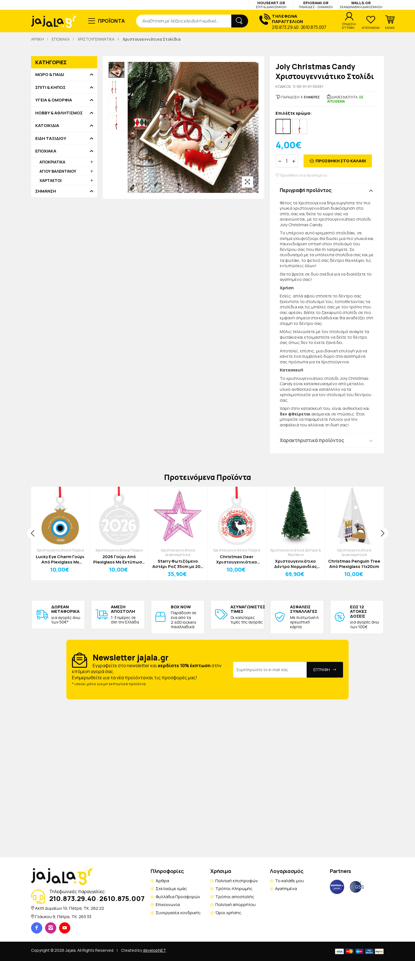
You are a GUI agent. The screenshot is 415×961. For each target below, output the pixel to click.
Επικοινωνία (168, 904)
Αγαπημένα (286, 888)
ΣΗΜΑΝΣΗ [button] (45, 191)
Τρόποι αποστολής (234, 897)
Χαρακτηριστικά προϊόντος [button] (312, 440)
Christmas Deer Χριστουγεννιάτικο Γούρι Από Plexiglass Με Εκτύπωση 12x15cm (236, 559)
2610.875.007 (313, 27)
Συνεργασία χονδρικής (178, 913)
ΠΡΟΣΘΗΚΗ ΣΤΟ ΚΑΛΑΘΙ (341, 161)
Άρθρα (162, 881)
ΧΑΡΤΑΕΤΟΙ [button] (50, 180)
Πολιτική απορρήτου (235, 904)
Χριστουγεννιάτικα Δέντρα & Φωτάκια (295, 552)
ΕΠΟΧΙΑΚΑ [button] (45, 151)
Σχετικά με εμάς (171, 888)
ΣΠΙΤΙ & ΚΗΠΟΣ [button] (50, 87)
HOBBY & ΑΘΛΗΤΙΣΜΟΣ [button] (59, 113)
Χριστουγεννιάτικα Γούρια (60, 550)
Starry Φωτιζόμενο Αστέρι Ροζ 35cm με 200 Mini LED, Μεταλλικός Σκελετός (177, 563)
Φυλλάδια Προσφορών (178, 897)
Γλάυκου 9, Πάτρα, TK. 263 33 (63, 917)
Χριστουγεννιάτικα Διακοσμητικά (178, 552)
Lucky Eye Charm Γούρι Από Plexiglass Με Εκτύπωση (60, 559)
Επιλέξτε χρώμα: (294, 113)
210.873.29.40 (285, 27)
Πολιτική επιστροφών (236, 881)
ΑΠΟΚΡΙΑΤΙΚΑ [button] (52, 162)
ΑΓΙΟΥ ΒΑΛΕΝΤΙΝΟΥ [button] (57, 171)
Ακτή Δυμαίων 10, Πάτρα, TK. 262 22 (69, 908)
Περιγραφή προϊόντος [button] (306, 190)
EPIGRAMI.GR (316, 4)
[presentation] (32, 533)
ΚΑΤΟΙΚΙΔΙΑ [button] (47, 125)
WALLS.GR (361, 4)
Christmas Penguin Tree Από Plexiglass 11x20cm (354, 563)
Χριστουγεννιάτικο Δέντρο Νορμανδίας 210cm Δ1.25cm (295, 563)
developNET (154, 950)
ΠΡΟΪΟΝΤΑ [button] (111, 20)
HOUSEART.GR (271, 4)
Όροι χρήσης (228, 913)
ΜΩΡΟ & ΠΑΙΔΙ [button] (49, 74)
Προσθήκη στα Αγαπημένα (301, 175)
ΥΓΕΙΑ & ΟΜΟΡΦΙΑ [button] (53, 100)
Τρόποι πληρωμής (234, 888)
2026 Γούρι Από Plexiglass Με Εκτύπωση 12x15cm (119, 559)
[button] (390, 22)
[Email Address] (270, 670)
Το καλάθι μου (289, 881)
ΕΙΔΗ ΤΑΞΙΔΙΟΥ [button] (50, 138)
